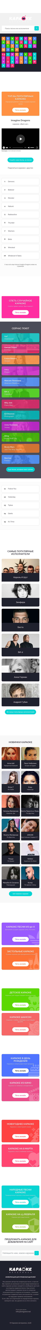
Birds (34, 239)
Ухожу (7, 427)
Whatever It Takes (34, 256)
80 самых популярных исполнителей (20, 712)
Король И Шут (20, 577)
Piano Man (8, 405)
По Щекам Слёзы (30, 885)
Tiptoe (34, 505)
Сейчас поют (20, 328)
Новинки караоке (20, 742)
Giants (34, 514)
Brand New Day (10, 438)
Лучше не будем (30, 765)
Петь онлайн (20, 110)
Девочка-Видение (12, 383)
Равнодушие (11, 885)
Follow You (34, 489)
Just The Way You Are (13, 450)
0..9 (3, 54)
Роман (7, 461)
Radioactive (34, 214)
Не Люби (11, 789)
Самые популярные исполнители (20, 552)
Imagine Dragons (20, 120)
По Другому (30, 813)
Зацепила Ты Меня (30, 861)
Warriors (34, 231)
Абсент (7, 361)
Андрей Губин (20, 702)
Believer (34, 190)
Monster (34, 198)
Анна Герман (20, 677)
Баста (20, 627)
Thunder (34, 223)
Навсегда (30, 789)
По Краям (11, 861)
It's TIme (34, 522)
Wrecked (34, 247)
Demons (34, 182)
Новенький (9, 339)
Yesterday (34, 497)
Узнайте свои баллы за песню (20, 160)
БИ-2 (20, 652)
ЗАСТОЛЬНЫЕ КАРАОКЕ (14, 150)
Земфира (20, 602)
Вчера (7, 372)
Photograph (9, 416)
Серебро (8, 394)
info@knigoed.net (23, 1311)
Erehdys (7, 350)
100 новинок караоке (20, 894)
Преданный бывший (11, 765)
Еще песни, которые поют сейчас (20, 469)
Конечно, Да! (10, 813)
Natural (34, 206)
